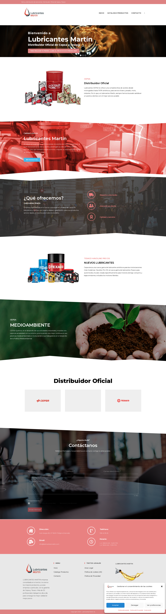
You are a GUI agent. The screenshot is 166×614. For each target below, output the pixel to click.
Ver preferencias (154, 605)
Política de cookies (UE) (93, 572)
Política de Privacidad (136, 610)
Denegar (134, 605)
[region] (83, 41)
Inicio (56, 568)
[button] (162, 586)
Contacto (57, 576)
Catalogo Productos (61, 572)
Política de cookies (123, 610)
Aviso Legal (147, 610)
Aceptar (115, 605)
